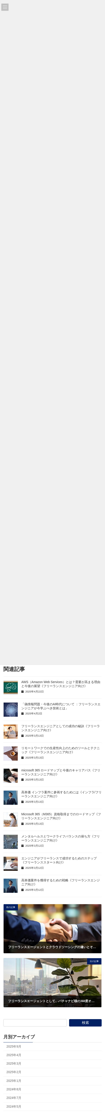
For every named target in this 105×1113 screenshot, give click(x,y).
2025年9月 (14, 1046)
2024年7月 (14, 1098)
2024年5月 (14, 1106)
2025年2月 (14, 1072)
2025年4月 (14, 1055)
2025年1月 (14, 1081)
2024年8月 (14, 1089)
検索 (85, 1023)
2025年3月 (14, 1063)
